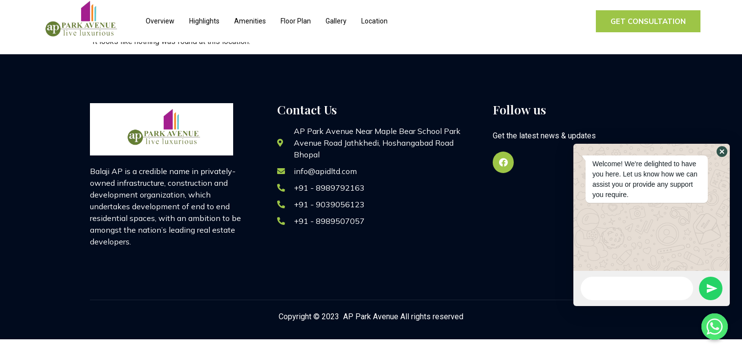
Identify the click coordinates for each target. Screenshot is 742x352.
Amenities (250, 21)
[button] (722, 151)
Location (374, 21)
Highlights (204, 21)
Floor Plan (296, 21)
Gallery (336, 21)
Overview (160, 21)
